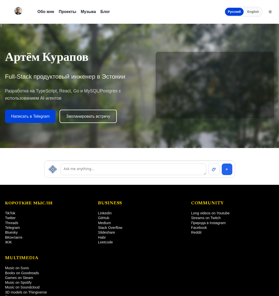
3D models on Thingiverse (26, 292)
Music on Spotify (18, 282)
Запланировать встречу (88, 116)
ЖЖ (8, 242)
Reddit (196, 232)
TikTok (10, 213)
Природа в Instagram (208, 223)
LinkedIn (104, 213)
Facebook (199, 228)
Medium (104, 223)
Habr (102, 237)
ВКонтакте (13, 237)
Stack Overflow (110, 228)
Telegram (12, 228)
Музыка (88, 12)
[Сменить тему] (270, 11)
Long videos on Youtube (210, 213)
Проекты (67, 12)
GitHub (103, 218)
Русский (234, 12)
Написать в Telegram (30, 116)
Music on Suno (17, 268)
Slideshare (106, 232)
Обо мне (45, 12)
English (253, 12)
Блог (105, 12)
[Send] (227, 169)
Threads (11, 223)
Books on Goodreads (22, 273)
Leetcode (105, 242)
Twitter (10, 218)
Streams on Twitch (206, 218)
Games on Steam (19, 278)
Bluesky (11, 232)
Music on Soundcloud (22, 287)
